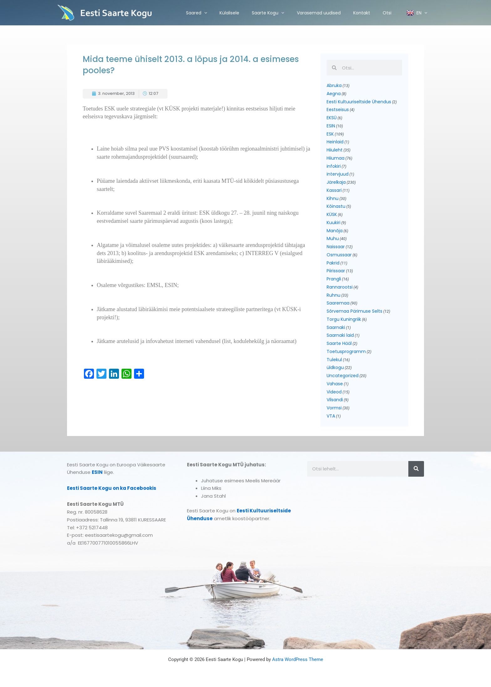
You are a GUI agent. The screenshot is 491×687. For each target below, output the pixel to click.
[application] (204, 13)
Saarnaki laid (340, 335)
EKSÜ (332, 118)
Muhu (333, 238)
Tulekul (334, 359)
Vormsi (334, 408)
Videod (334, 392)
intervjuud (338, 174)
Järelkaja (336, 182)
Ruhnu (333, 295)
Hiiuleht (335, 150)
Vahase (335, 384)
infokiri (334, 166)
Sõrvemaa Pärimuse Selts (354, 311)
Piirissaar (336, 271)
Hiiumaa (335, 158)
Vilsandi (335, 400)
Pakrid (333, 263)
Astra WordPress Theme (297, 659)
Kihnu (333, 198)
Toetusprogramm (346, 351)
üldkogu (335, 367)
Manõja (335, 231)
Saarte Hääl (339, 343)
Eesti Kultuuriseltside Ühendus (359, 102)
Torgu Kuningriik (344, 319)
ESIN (331, 126)
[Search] (416, 469)
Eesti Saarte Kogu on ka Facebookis (111, 488)
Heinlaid (335, 142)
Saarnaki (336, 327)
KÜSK (332, 214)
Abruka (334, 85)
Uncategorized (343, 375)
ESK (330, 134)
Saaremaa (338, 303)
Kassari (334, 190)
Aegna (334, 93)
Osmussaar (339, 255)
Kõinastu (336, 206)
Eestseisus (338, 109)
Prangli (334, 279)
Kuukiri (333, 222)
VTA (331, 416)
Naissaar (336, 247)
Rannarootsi (340, 287)
